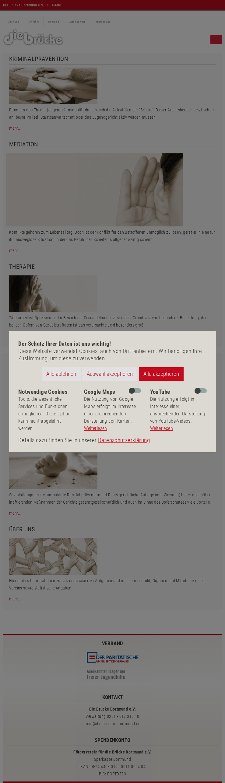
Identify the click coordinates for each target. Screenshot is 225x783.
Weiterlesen (95, 428)
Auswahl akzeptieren (110, 373)
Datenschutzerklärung (124, 440)
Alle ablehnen (61, 373)
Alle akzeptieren (161, 373)
